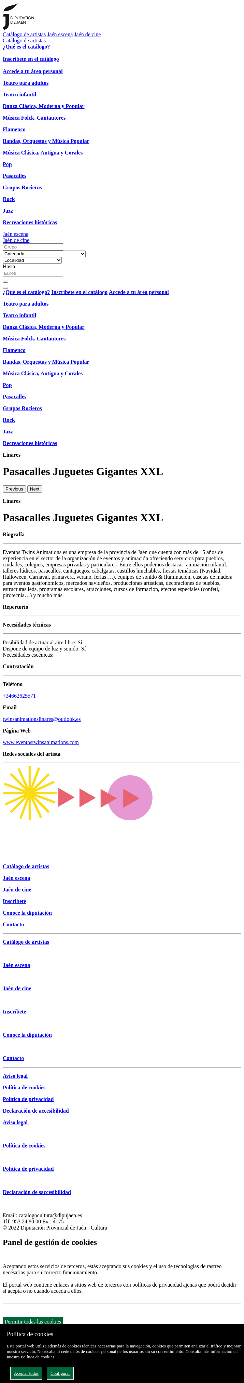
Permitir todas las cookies (33, 1322)
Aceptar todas (26, 1373)
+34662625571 (19, 696)
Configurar (60, 1373)
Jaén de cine (87, 34)
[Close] (5, 288)
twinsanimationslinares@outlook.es (42, 719)
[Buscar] (5, 282)
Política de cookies (37, 1356)
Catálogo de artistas (24, 34)
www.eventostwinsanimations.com (41, 742)
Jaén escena (60, 34)
